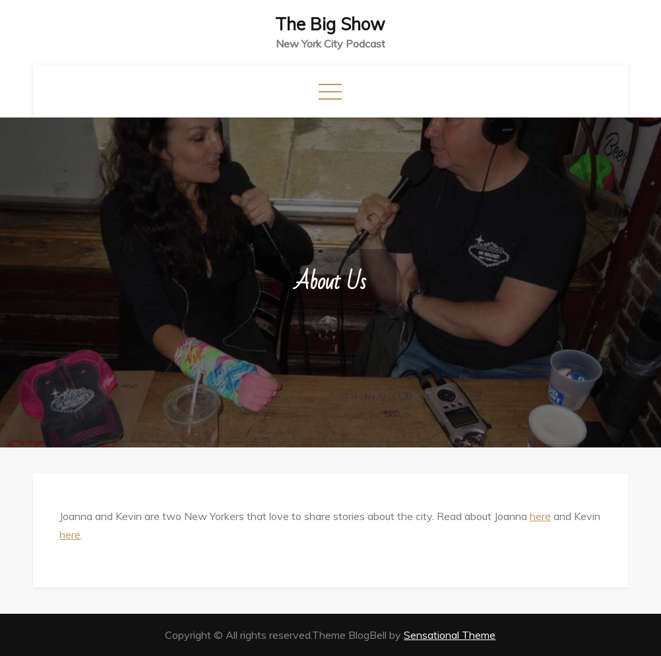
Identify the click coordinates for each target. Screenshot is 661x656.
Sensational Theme (449, 634)
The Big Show (330, 24)
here (540, 516)
